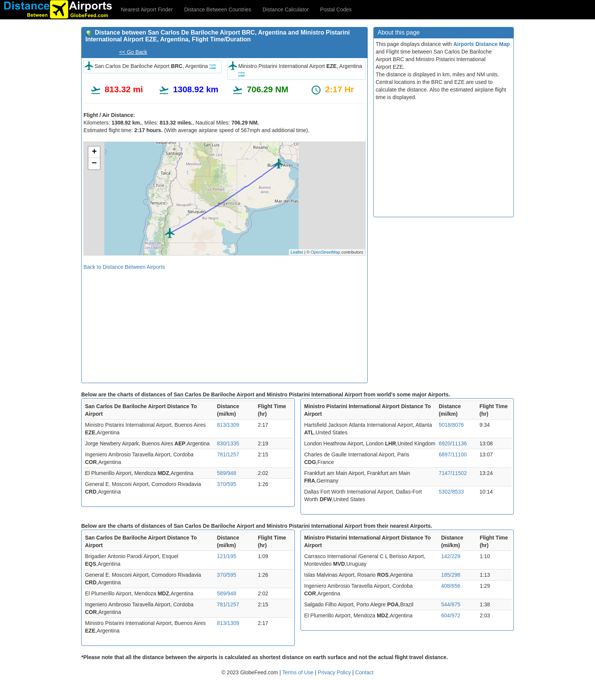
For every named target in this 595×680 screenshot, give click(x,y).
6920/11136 (453, 443)
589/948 (226, 473)
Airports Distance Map (481, 44)
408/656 (450, 586)
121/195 (226, 556)
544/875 (450, 604)
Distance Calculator (286, 9)
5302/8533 (451, 492)
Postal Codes (336, 9)
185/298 (450, 575)
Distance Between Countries (217, 9)
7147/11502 (453, 473)
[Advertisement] (224, 324)
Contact (364, 672)
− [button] (94, 163)
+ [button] (94, 152)
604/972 (450, 615)
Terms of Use (298, 672)
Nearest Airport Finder (147, 9)
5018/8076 (451, 425)
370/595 (226, 484)
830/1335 (228, 443)
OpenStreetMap (325, 252)
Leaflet (297, 252)
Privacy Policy (335, 672)
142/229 (450, 556)
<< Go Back (133, 52)
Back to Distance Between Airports (124, 267)
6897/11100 (453, 454)
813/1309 (228, 425)
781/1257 (228, 454)
